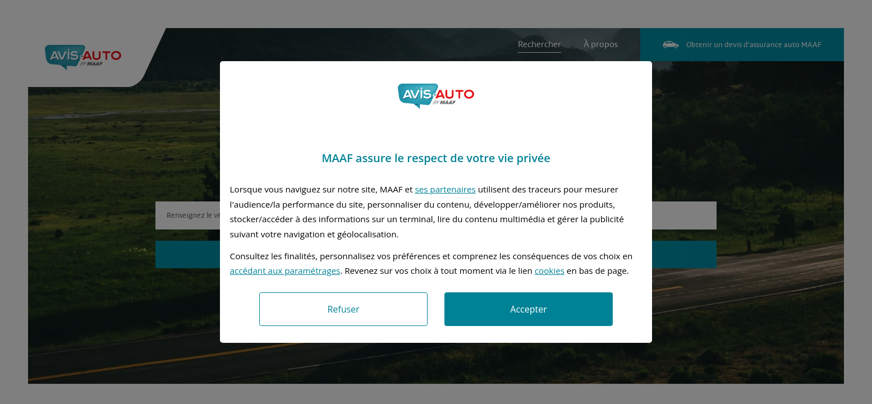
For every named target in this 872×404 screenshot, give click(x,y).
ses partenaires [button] (445, 189)
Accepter (528, 309)
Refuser (343, 309)
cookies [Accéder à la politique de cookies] (549, 270)
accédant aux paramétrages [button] (285, 270)
